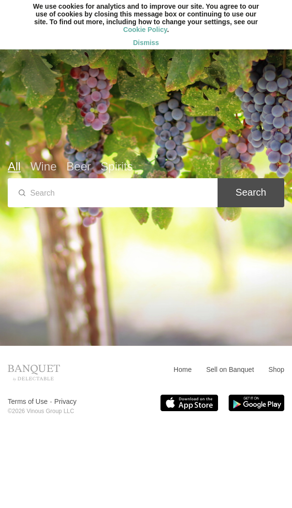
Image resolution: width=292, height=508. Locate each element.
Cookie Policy (145, 29)
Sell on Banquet (230, 369)
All (14, 166)
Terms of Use (27, 401)
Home (182, 369)
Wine (43, 166)
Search (250, 192)
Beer (78, 166)
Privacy (65, 401)
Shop (276, 369)
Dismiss (146, 42)
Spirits (117, 166)
